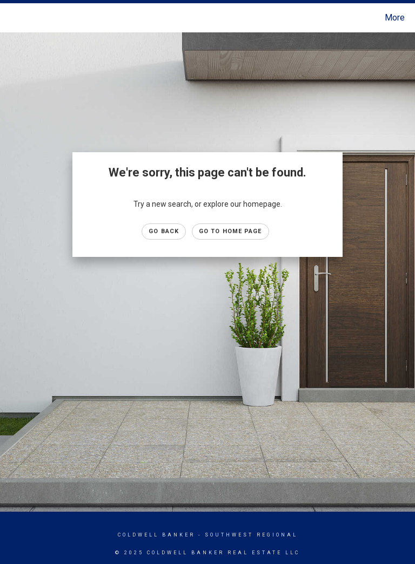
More (395, 17)
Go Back (164, 231)
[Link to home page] (10, 17)
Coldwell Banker (156, 535)
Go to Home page (230, 231)
